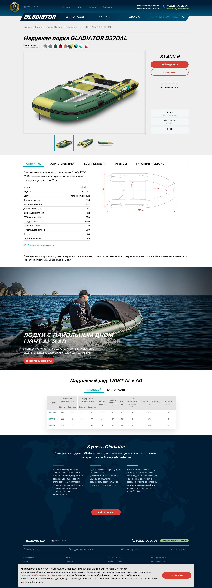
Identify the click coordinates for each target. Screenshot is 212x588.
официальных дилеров (120, 453)
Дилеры (69, 561)
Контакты (107, 7)
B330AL (52, 419)
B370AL (52, 425)
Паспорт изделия (36, 245)
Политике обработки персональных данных (43, 575)
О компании (28, 557)
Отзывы (67, 7)
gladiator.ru (122, 457)
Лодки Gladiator (115, 557)
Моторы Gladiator (158, 557)
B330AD (52, 413)
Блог (79, 7)
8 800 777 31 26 (177, 6)
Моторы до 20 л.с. (159, 561)
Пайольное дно (115, 561)
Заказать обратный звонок (178, 9)
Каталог (69, 557)
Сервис (92, 7)
